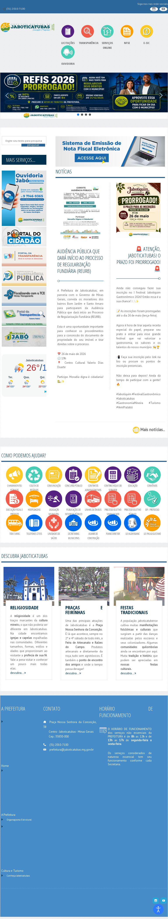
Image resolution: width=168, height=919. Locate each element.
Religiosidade (24, 607)
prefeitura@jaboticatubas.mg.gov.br (71, 749)
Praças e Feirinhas (84, 609)
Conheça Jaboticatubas (18, 875)
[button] (7, 95)
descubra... (18, 673)
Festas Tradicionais (134, 609)
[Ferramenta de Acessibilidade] (158, 909)
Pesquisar (33, 145)
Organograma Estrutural (19, 819)
